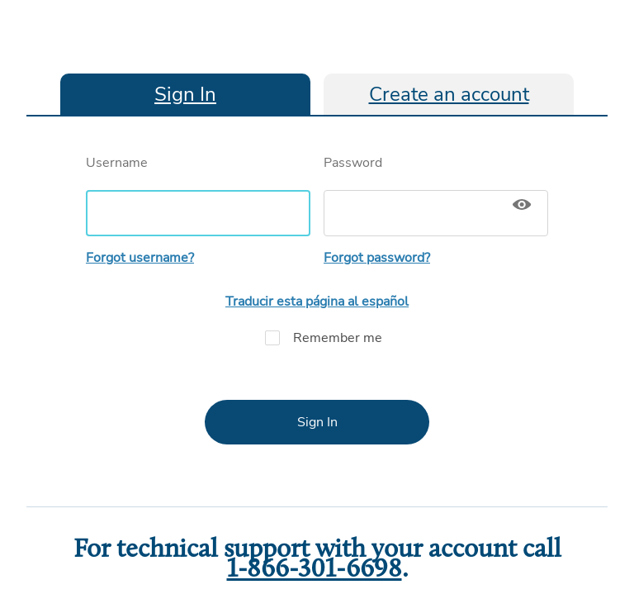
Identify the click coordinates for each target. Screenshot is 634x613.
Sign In (185, 94)
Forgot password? (377, 258)
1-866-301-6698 (314, 570)
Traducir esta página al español (317, 301)
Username (198, 195)
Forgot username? (140, 258)
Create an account (449, 94)
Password (436, 195)
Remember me (317, 338)
